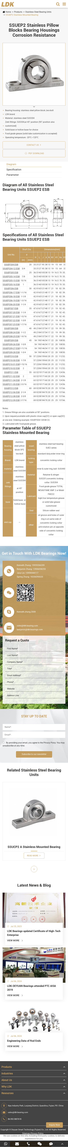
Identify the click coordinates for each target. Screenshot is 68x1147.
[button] (34, 107)
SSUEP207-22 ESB (11, 320)
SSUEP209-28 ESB (11, 352)
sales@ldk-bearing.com (14, 1112)
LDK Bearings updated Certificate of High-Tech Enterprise (33, 933)
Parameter (12, 174)
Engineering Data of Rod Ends (24, 1040)
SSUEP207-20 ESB (11, 312)
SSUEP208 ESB (11, 328)
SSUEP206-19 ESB (11, 300)
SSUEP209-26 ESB (11, 344)
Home (8, 12)
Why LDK (6, 1086)
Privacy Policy (37, 1133)
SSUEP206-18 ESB (11, 296)
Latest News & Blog (34, 885)
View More (15, 940)
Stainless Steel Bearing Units (38, 12)
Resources (7, 1093)
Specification (13, 169)
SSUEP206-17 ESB (11, 292)
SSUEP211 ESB (11, 372)
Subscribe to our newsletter (34, 754)
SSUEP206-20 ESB (11, 304)
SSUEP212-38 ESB (11, 396)
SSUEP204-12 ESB (11, 268)
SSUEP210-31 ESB (11, 364)
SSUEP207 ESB (11, 308)
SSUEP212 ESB (11, 388)
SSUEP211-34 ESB (11, 380)
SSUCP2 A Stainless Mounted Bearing (34, 847)
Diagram (11, 164)
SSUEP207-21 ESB (11, 316)
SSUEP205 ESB (11, 272)
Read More (33, 855)
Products (18, 12)
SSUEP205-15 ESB (11, 280)
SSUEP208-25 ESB (11, 336)
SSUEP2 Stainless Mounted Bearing (22, 15)
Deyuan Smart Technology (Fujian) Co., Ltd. (29, 1129)
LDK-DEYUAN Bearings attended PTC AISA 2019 (31, 987)
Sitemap (26, 1133)
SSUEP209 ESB (11, 340)
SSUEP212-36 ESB (11, 392)
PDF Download (34, 153)
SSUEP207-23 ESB (11, 324)
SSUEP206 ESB (11, 288)
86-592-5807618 (11, 1119)
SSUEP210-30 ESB (11, 360)
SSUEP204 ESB (11, 264)
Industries (7, 1073)
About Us (6, 1080)
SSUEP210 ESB (11, 356)
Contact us (34, 145)
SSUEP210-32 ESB (11, 368)
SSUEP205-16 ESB (11, 284)
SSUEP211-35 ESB (11, 384)
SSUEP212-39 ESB (11, 400)
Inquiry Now (54, 1125)
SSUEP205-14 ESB (11, 276)
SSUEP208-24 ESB (11, 332)
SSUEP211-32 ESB (11, 376)
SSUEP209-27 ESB (11, 348)
